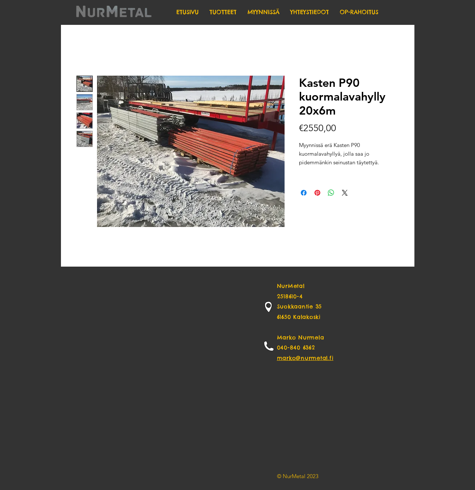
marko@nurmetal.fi (305, 358)
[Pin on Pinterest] (317, 192)
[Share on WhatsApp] (331, 192)
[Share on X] (344, 192)
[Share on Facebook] (303, 192)
